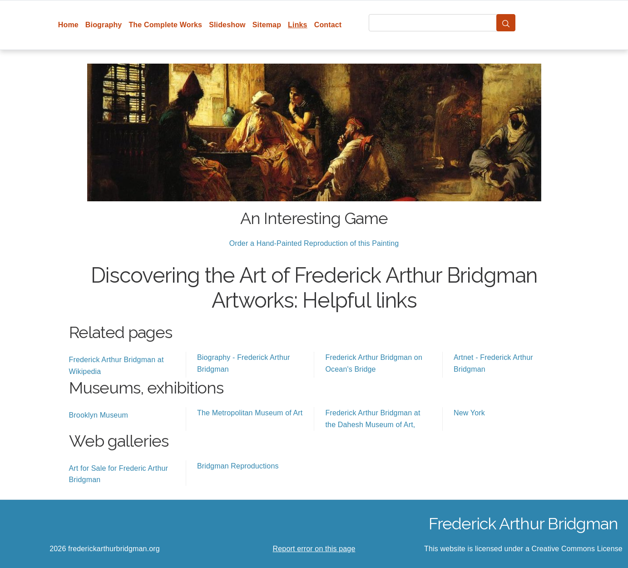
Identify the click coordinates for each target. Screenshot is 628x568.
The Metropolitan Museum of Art (249, 413)
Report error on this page (314, 549)
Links (297, 25)
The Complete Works (165, 25)
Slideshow (227, 25)
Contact (328, 25)
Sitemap (266, 25)
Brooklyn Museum (98, 415)
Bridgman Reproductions (238, 466)
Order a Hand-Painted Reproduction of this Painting (314, 243)
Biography (103, 25)
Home (68, 25)
